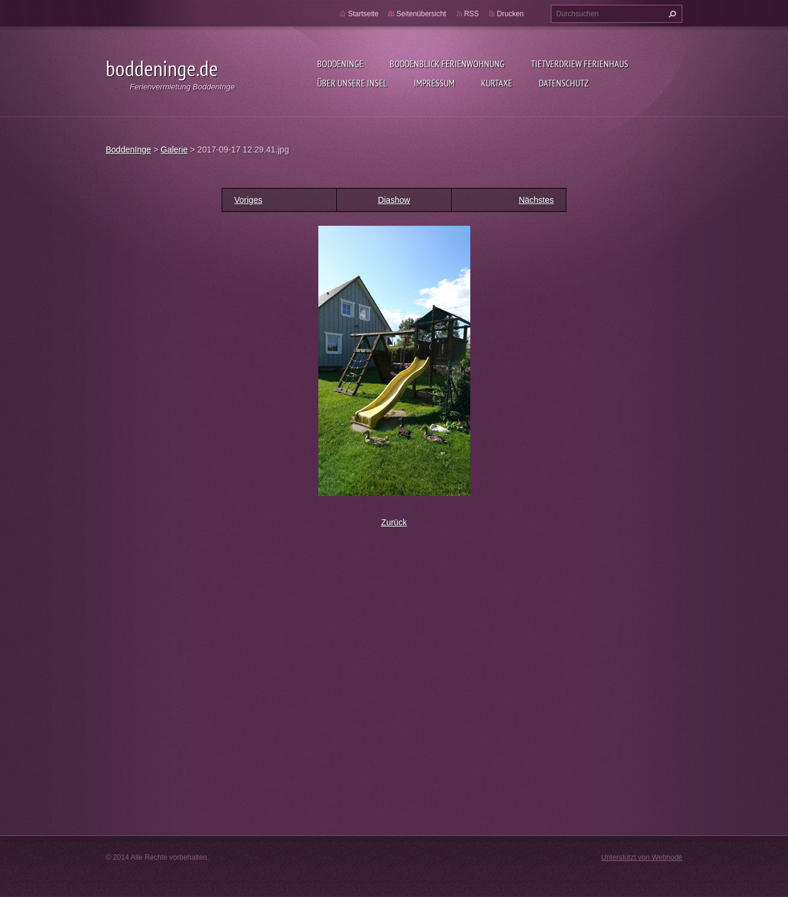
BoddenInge (340, 64)
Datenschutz (564, 83)
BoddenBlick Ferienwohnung (447, 64)
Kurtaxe (496, 83)
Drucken (510, 14)
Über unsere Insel (352, 83)
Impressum (434, 83)
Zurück (394, 522)
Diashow (394, 200)
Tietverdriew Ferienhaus (579, 64)
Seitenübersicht (421, 14)
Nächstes (536, 200)
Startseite (363, 14)
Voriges (248, 200)
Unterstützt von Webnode (641, 857)
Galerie (174, 149)
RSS (471, 14)
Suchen (671, 14)
